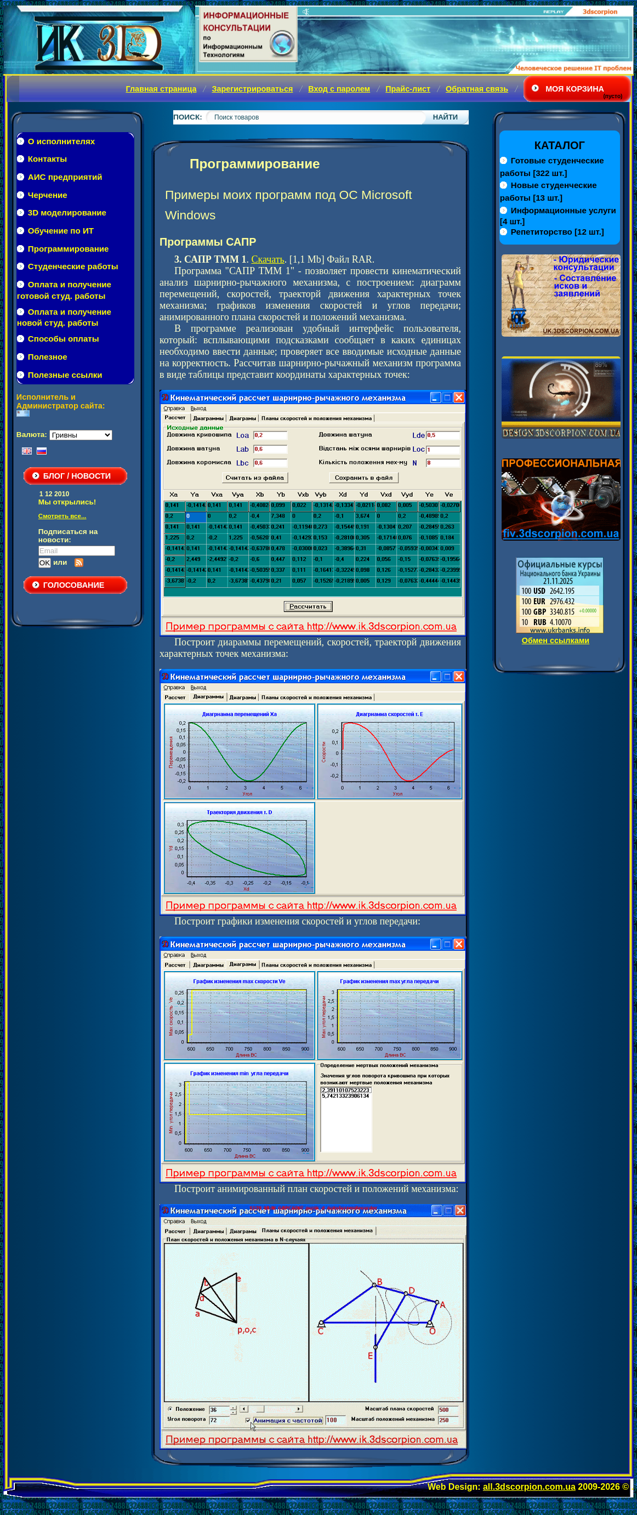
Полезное (47, 356)
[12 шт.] (557, 231)
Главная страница (161, 88)
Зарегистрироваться (252, 88)
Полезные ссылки (65, 374)
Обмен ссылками (555, 640)
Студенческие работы (73, 266)
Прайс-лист (407, 88)
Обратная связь (477, 88)
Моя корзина (574, 88)
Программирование (68, 248)
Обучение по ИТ (61, 230)
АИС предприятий (65, 176)
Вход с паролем (339, 88)
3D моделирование (67, 212)
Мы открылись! (67, 502)
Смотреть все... (62, 516)
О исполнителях (61, 141)
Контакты (47, 158)
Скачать (267, 259)
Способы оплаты (63, 338)
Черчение (47, 195)
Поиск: (187, 117)
